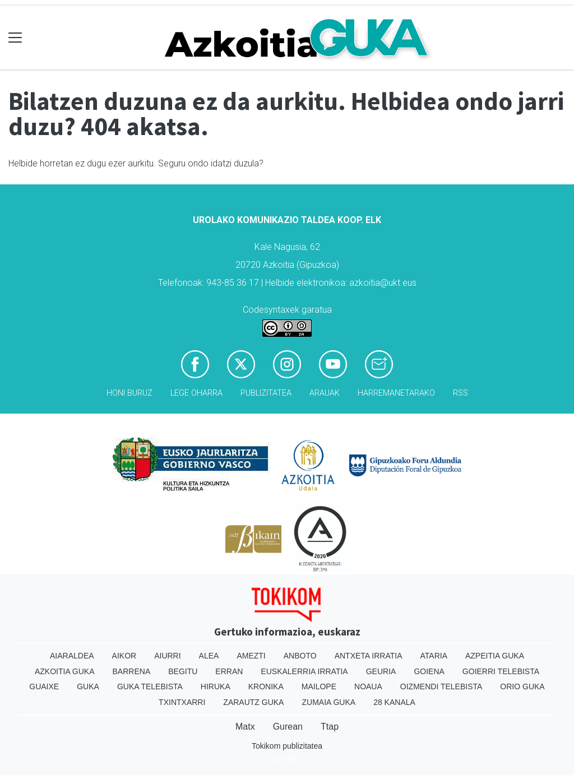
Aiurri (167, 655)
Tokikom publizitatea (287, 745)
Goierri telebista (500, 671)
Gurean (288, 726)
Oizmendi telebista (441, 686)
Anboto (300, 655)
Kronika (266, 686)
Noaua (368, 686)
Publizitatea (265, 393)
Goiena (429, 671)
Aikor (124, 655)
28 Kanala (394, 702)
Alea (209, 655)
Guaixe (44, 686)
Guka (88, 686)
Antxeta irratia (368, 655)
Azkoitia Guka (65, 671)
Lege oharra (196, 393)
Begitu (182, 671)
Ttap (330, 726)
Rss (460, 393)
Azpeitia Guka (494, 655)
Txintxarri (182, 702)
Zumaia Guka (328, 702)
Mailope (319, 686)
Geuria (381, 671)
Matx (245, 726)
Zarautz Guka (253, 702)
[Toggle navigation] (15, 38)
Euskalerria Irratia (304, 671)
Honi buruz (129, 393)
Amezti (251, 655)
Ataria (433, 655)
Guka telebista (150, 686)
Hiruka (215, 686)
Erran (229, 671)
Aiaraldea (72, 655)
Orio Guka (522, 686)
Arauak (324, 393)
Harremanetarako (396, 393)
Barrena (132, 671)
